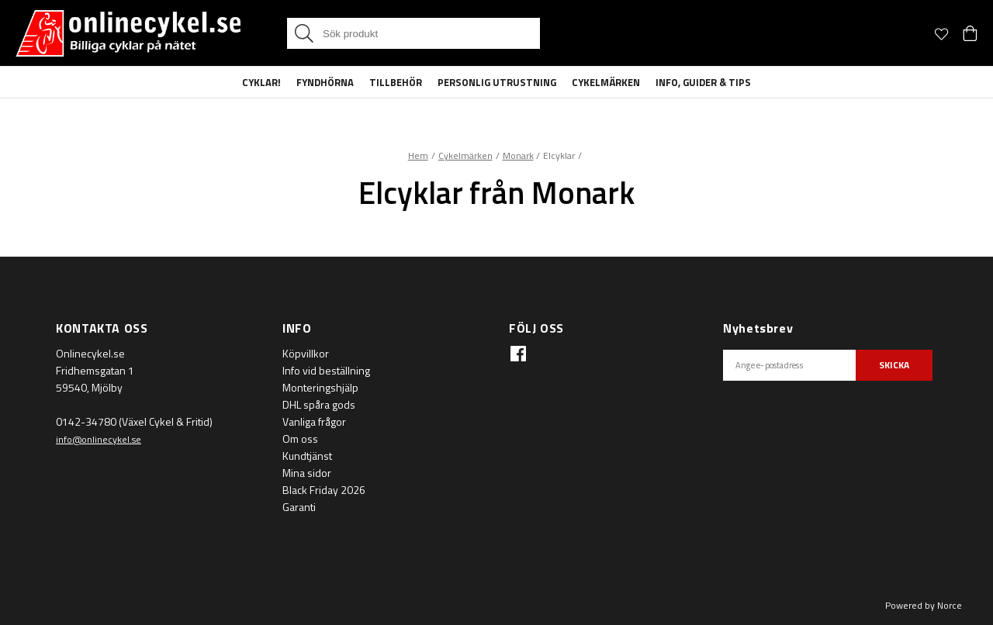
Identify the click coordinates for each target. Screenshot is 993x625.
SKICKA (894, 364)
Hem (418, 155)
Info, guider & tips (703, 82)
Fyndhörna (325, 82)
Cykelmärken (606, 82)
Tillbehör (395, 82)
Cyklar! (261, 82)
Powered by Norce (923, 605)
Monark (518, 155)
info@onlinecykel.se (98, 439)
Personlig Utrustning (497, 82)
